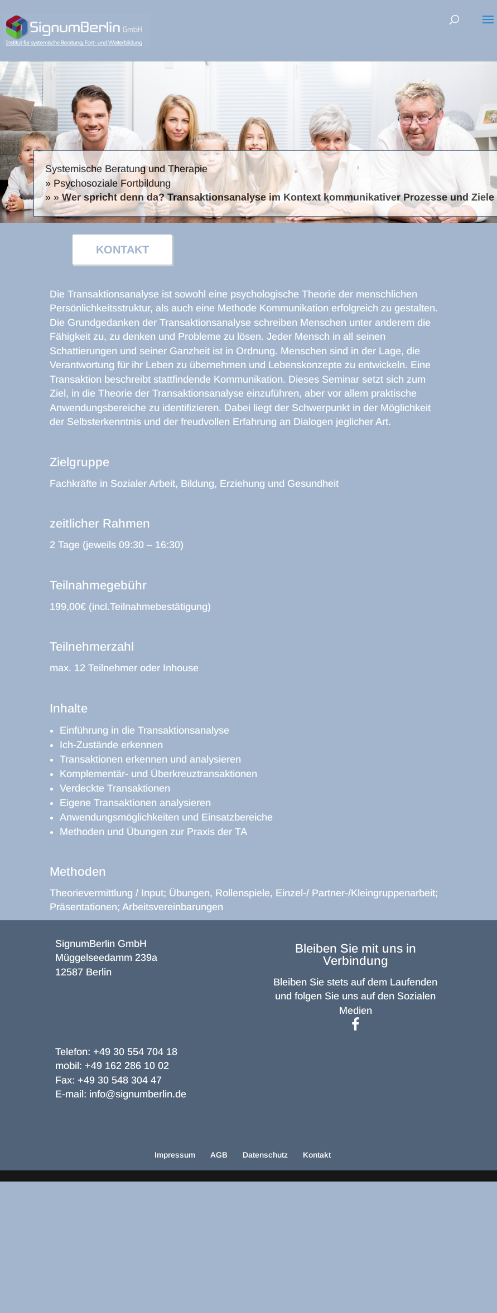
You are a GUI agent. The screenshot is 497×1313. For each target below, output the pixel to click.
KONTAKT (122, 249)
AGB (219, 1154)
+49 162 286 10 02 (127, 1065)
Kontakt (317, 1154)
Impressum (175, 1154)
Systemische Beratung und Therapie (126, 168)
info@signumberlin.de (137, 1094)
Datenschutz (265, 1154)
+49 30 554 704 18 (135, 1051)
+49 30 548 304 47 (120, 1080)
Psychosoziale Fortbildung (112, 183)
